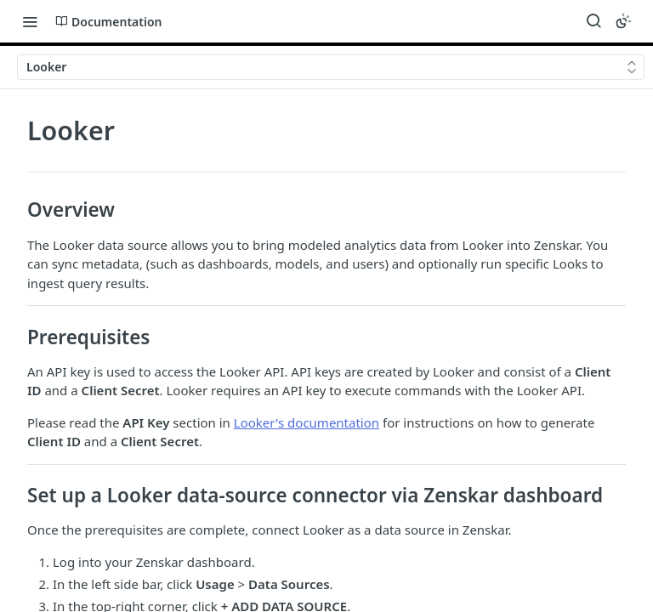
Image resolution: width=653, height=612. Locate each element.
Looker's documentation (306, 422)
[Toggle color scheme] (623, 21)
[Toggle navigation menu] (30, 21)
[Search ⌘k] (593, 21)
